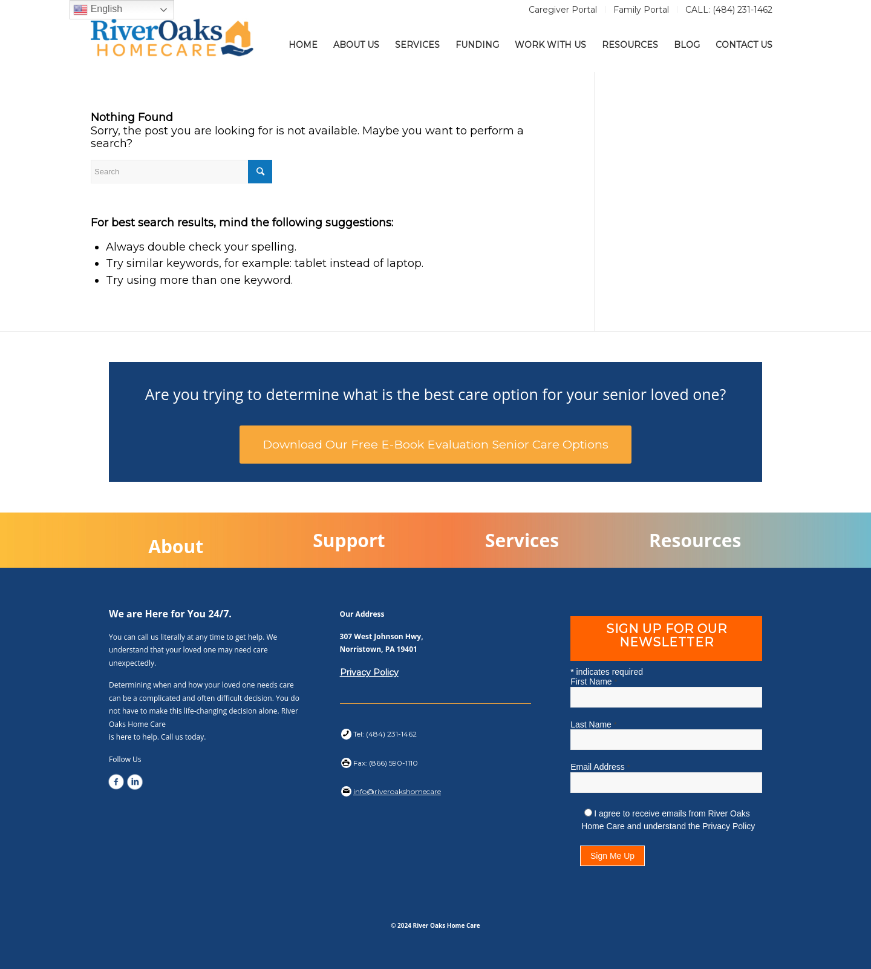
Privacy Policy (369, 672)
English (97, 9)
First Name (593, 681)
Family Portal (641, 9)
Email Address (600, 767)
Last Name (593, 724)
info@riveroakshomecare (397, 791)
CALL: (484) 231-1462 (728, 9)
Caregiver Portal (563, 9)
